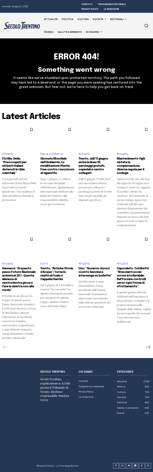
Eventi (44, 263)
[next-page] (148, 347)
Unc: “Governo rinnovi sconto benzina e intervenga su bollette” (95, 272)
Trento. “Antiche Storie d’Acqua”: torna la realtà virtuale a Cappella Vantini (56, 274)
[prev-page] (5, 347)
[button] (146, 25)
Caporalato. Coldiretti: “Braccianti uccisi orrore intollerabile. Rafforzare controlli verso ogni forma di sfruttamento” (133, 277)
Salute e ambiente (51, 154)
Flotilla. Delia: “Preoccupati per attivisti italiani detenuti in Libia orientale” (14, 166)
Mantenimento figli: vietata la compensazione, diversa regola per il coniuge (131, 166)
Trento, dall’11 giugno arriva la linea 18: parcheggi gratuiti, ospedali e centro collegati (93, 166)
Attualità (7, 154)
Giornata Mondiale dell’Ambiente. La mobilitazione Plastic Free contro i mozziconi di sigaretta (57, 166)
